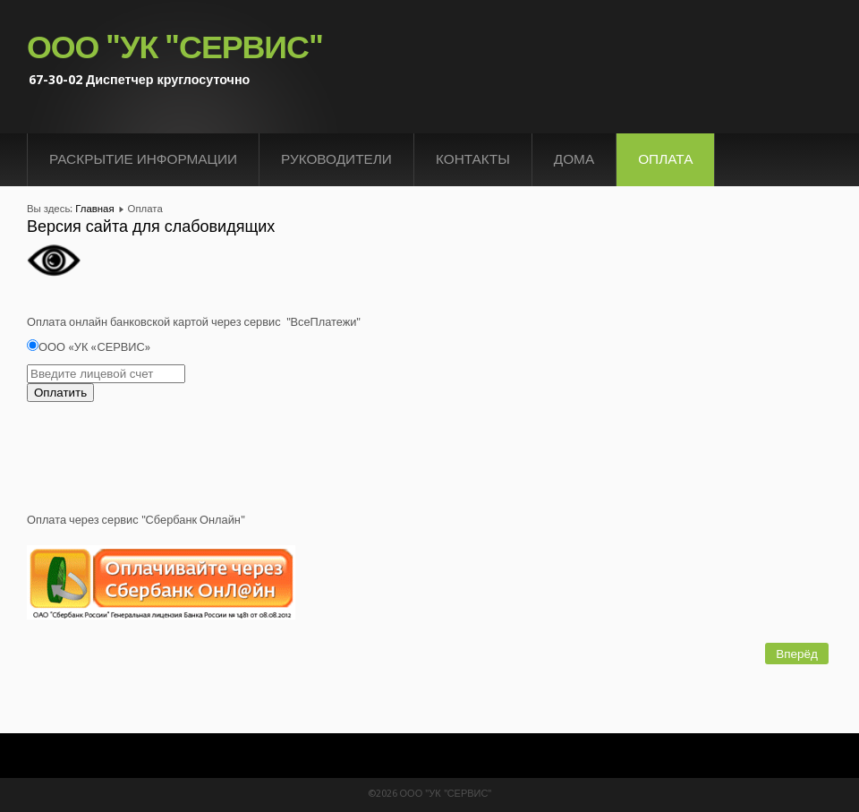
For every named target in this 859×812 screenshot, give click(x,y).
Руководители (336, 159)
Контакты (473, 159)
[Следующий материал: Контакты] (797, 653)
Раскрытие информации (143, 159)
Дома (574, 159)
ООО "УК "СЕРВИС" (175, 47)
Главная (94, 208)
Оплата (665, 159)
